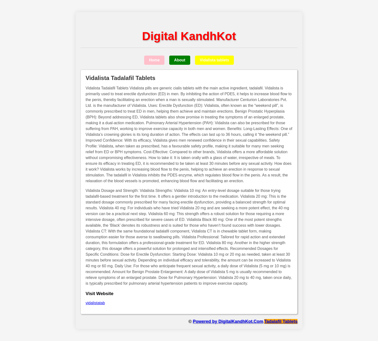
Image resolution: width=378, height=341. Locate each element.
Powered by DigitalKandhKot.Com (228, 321)
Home (154, 60)
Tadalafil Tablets (280, 321)
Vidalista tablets (214, 60)
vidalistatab (95, 303)
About (179, 60)
